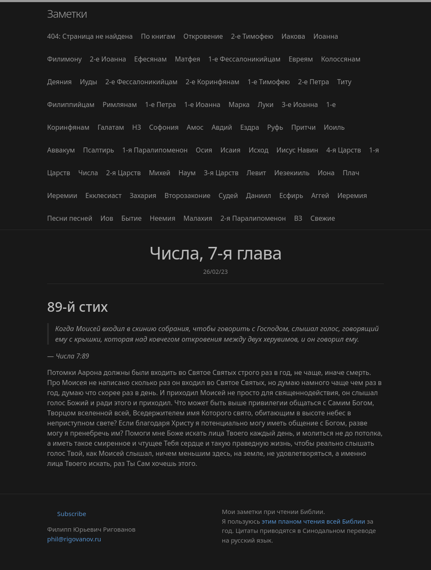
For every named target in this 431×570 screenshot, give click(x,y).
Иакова (294, 36)
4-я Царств (343, 150)
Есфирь (291, 195)
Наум (187, 172)
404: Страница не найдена (90, 36)
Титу (344, 81)
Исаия (230, 150)
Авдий (222, 127)
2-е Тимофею (252, 36)
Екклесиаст (103, 195)
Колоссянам (341, 59)
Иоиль (334, 127)
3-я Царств (221, 172)
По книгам (158, 36)
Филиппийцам (71, 104)
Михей (159, 172)
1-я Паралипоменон (155, 150)
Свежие (322, 218)
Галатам (111, 127)
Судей (228, 195)
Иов (107, 218)
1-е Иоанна (202, 104)
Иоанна (325, 36)
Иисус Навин (297, 150)
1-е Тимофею (268, 81)
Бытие (131, 218)
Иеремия (352, 195)
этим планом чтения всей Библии (313, 521)
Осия (204, 150)
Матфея (187, 59)
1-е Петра (160, 104)
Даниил (258, 195)
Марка (239, 104)
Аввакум (61, 150)
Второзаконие (187, 195)
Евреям (301, 59)
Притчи (303, 127)
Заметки (67, 13)
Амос (195, 127)
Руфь (275, 127)
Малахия (198, 218)
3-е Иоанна (300, 104)
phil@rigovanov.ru (74, 539)
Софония (163, 127)
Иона (326, 172)
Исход (259, 150)
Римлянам (120, 104)
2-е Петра (313, 81)
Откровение (203, 36)
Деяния (59, 81)
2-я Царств (123, 172)
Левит (256, 172)
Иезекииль (291, 172)
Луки (266, 104)
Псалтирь (98, 150)
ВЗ (298, 218)
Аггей (320, 195)
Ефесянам (150, 59)
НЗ (136, 127)
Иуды (88, 81)
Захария (143, 195)
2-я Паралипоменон (253, 218)
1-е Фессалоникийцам (244, 59)
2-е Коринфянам (212, 81)
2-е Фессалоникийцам (141, 81)
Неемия (163, 218)
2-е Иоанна (108, 59)
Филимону (64, 59)
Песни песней (69, 218)
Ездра (249, 127)
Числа (88, 172)
